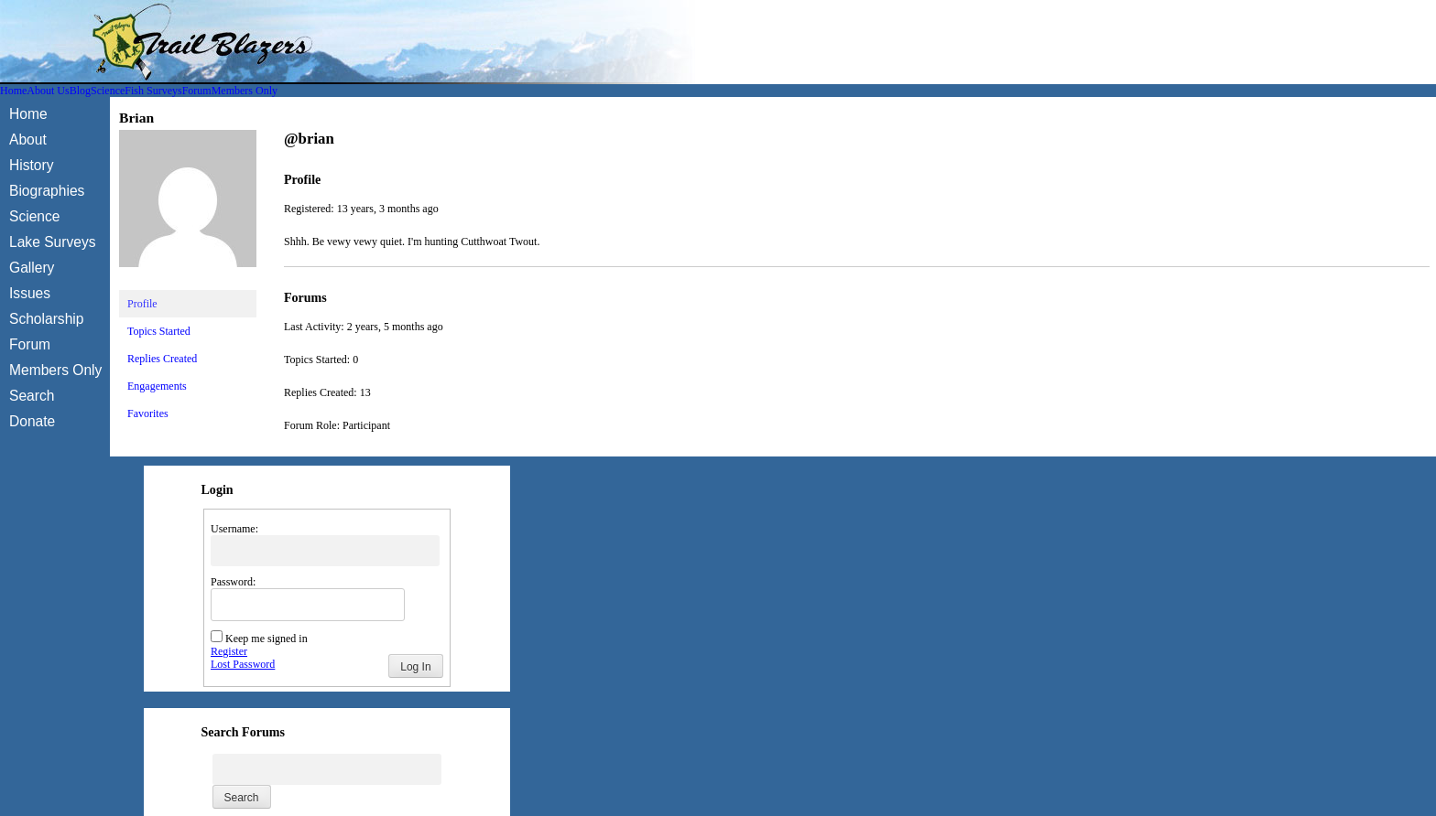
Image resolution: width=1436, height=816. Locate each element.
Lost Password (243, 664)
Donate (32, 421)
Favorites (148, 413)
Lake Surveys (52, 242)
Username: (234, 528)
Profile (142, 303)
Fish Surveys (153, 90)
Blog (80, 90)
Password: (233, 581)
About (28, 139)
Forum (197, 90)
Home (13, 90)
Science (108, 90)
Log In (415, 666)
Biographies (46, 191)
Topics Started (158, 331)
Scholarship (46, 319)
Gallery (31, 267)
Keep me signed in (266, 638)
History (31, 165)
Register (229, 651)
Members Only (244, 90)
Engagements (157, 386)
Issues (29, 293)
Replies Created (162, 358)
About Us (48, 90)
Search (31, 395)
